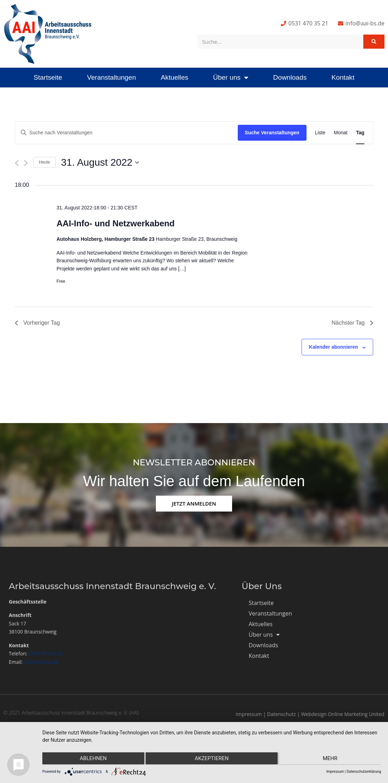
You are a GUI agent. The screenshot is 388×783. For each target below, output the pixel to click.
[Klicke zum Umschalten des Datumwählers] (100, 162)
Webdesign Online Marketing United (342, 714)
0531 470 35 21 (46, 653)
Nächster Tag (352, 323)
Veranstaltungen (111, 77)
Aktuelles (174, 77)
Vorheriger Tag (37, 323)
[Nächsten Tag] (26, 163)
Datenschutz (281, 714)
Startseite (48, 77)
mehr (330, 759)
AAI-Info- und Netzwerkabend (115, 223)
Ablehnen (92, 759)
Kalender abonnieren (333, 347)
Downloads (290, 77)
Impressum (249, 714)
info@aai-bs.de (41, 662)
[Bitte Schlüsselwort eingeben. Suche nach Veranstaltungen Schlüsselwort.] (126, 133)
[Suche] (373, 42)
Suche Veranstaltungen (272, 132)
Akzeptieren (212, 759)
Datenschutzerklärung (364, 771)
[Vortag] (17, 163)
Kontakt (343, 77)
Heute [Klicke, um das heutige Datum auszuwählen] (44, 162)
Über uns (230, 77)
